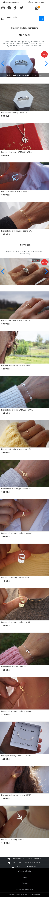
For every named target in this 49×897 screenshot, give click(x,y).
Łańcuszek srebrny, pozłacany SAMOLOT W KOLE (22, 533)
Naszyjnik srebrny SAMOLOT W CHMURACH (19, 756)
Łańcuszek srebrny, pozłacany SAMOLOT (18, 711)
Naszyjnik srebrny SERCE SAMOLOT (16, 191)
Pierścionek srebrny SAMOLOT (14, 113)
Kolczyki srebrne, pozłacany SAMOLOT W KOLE (21, 795)
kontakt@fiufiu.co (12, 2)
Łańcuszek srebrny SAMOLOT (14, 840)
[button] (46, 64)
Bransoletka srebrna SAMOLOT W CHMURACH (21, 410)
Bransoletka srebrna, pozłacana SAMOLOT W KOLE (23, 489)
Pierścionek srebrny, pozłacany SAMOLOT (19, 320)
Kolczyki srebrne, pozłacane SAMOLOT (17, 365)
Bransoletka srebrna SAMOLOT (14, 667)
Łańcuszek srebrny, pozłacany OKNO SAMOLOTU (22, 622)
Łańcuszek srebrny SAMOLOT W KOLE (17, 152)
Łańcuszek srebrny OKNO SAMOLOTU (17, 578)
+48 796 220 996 (37, 2)
